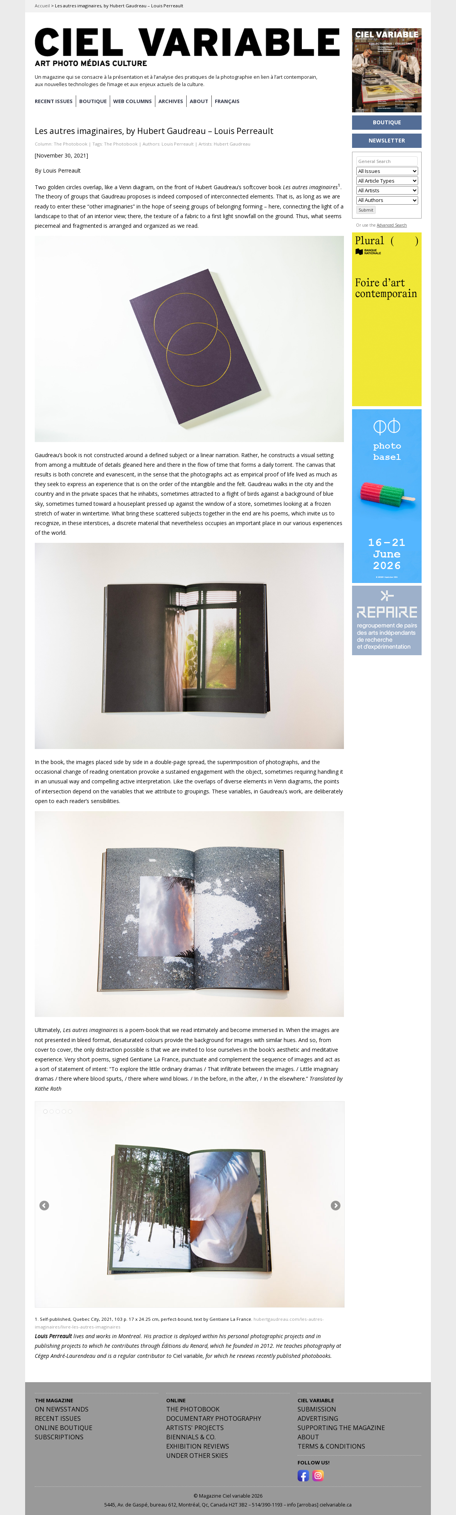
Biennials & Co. (191, 1436)
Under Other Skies (197, 1454)
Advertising (318, 1417)
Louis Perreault (178, 143)
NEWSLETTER (387, 140)
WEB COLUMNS (137, 100)
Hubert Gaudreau (232, 143)
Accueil (42, 5)
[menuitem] (235, 100)
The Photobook (70, 143)
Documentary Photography (213, 1417)
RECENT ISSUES (55, 100)
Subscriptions (59, 1436)
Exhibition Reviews (197, 1445)
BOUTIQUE (96, 100)
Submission (317, 1408)
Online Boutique (63, 1426)
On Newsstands (61, 1408)
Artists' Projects (195, 1426)
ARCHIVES (177, 100)
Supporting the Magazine (341, 1426)
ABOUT (206, 100)
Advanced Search (392, 225)
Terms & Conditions (331, 1445)
